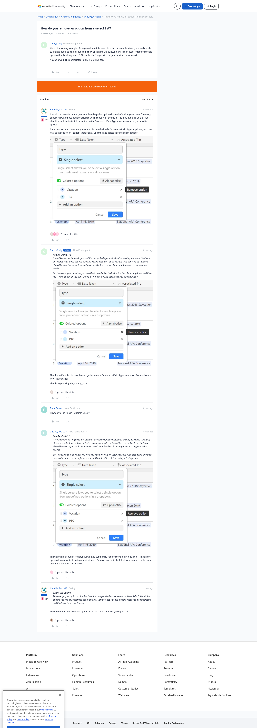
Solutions (77, 655)
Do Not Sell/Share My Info (145, 723)
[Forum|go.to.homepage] (51, 6)
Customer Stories (128, 688)
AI (27, 688)
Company (213, 655)
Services (168, 668)
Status (212, 682)
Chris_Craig (56, 43)
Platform (31, 655)
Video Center (125, 675)
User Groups (95, 6)
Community (52, 16)
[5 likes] (64, 234)
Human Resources (83, 682)
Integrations (33, 668)
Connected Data (35, 695)
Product (77, 661)
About (211, 661)
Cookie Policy (46, 716)
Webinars (123, 695)
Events (127, 6)
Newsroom (214, 688)
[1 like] (62, 392)
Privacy (112, 723)
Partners (168, 661)
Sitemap (99, 723)
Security (77, 723)
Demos (122, 682)
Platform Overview (37, 661)
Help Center (154, 6)
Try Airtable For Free (219, 695)
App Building (33, 682)
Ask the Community (71, 16)
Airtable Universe (173, 695)
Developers (170, 675)
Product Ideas (112, 6)
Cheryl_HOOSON (58, 431)
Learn (121, 655)
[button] (192, 6)
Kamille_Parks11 (58, 109)
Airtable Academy (128, 661)
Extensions (32, 675)
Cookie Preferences (174, 723)
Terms (124, 723)
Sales (75, 688)
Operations (78, 675)
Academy (139, 6)
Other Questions (92, 16)
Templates (170, 688)
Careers (212, 668)
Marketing (78, 668)
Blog (210, 675)
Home (40, 16)
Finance (77, 695)
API (88, 723)
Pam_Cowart (56, 408)
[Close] (60, 702)
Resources (170, 655)
